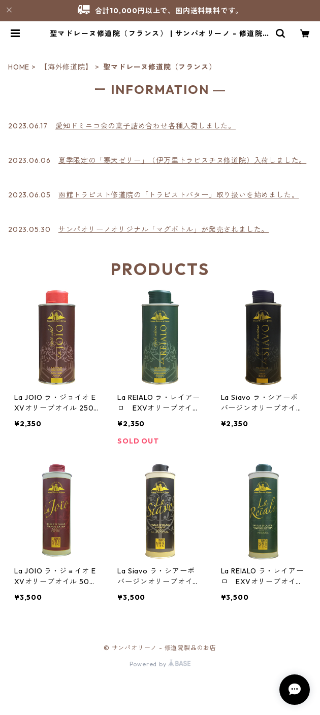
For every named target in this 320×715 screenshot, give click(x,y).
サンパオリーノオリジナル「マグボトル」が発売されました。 (163, 229)
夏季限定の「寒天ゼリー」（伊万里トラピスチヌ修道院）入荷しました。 (182, 160)
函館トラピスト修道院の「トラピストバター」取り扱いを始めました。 (178, 194)
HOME (18, 67)
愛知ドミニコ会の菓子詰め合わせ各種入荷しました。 (145, 125)
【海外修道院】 (66, 67)
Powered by (160, 664)
